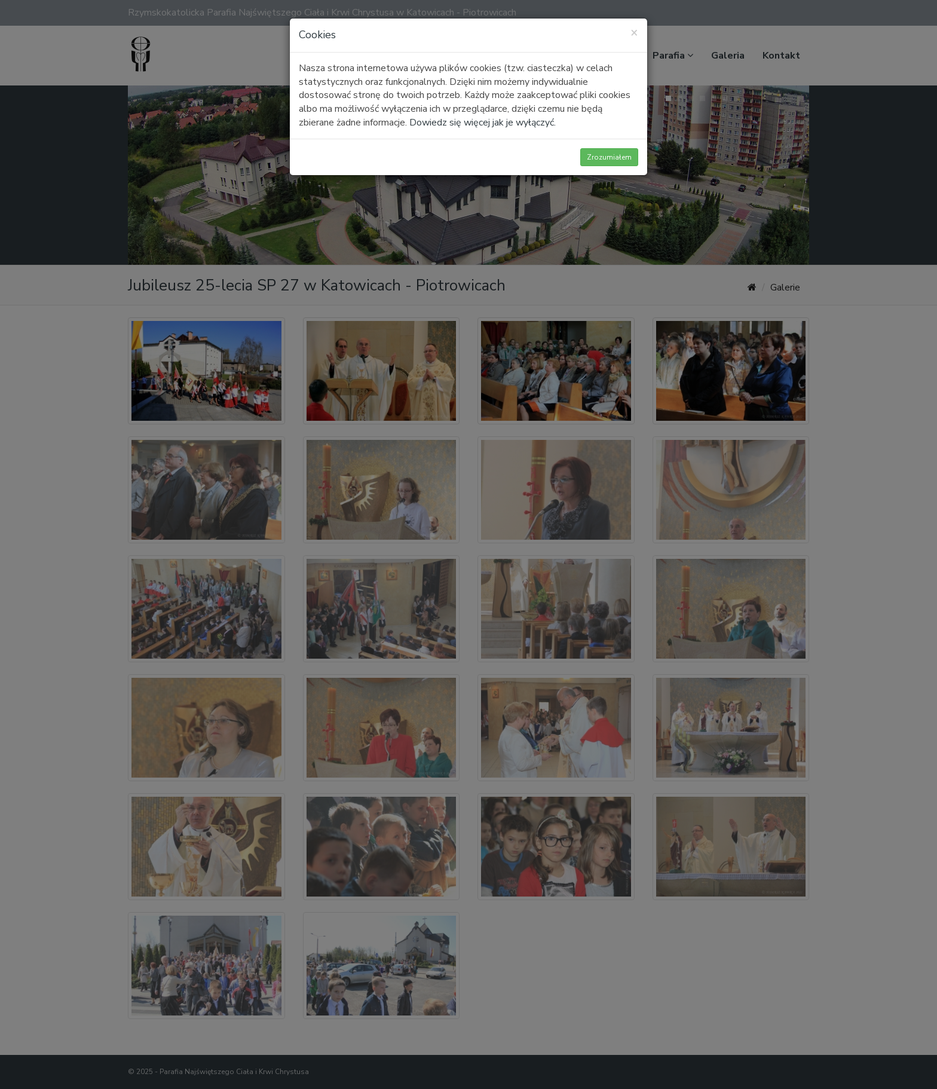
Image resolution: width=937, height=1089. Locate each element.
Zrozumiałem (609, 157)
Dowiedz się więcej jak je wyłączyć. (482, 122)
